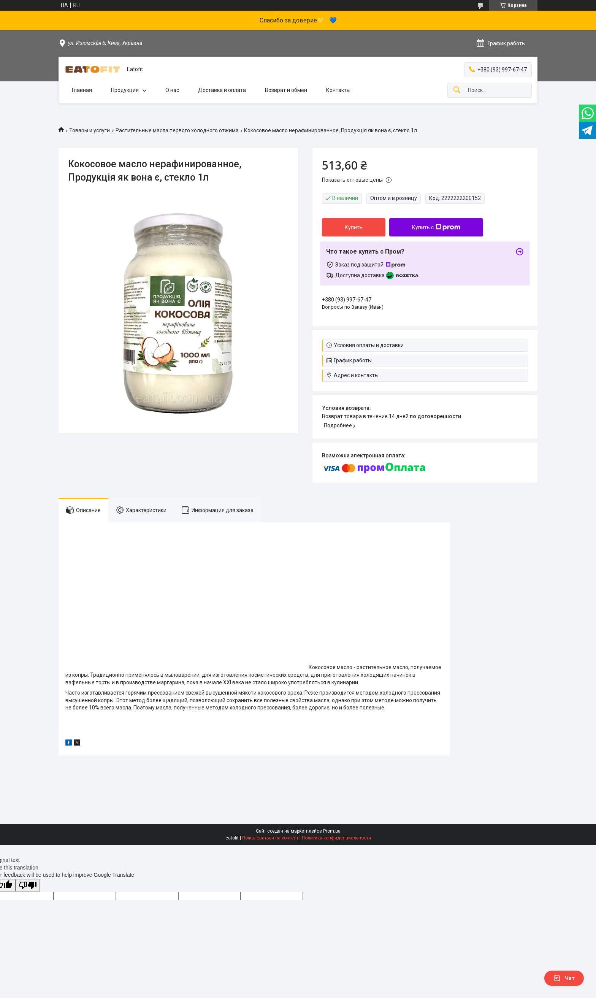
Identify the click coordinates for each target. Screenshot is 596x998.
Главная (82, 90)
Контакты (338, 90)
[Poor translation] (28, 885)
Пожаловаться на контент (270, 838)
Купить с (436, 227)
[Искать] (457, 90)
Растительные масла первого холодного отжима (177, 130)
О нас (172, 90)
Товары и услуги (89, 130)
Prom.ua (332, 831)
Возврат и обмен (286, 90)
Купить (354, 227)
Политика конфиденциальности (336, 838)
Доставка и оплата (222, 90)
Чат (564, 978)
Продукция (125, 90)
